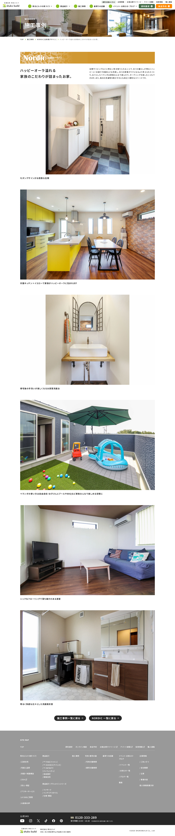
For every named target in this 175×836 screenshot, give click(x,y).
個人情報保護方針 (147, 785)
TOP (22, 39)
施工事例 (30, 39)
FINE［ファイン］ (51, 762)
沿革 (142, 773)
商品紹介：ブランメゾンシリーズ (54, 784)
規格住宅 (47, 777)
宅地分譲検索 (91, 762)
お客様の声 (25, 803)
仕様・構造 (48, 796)
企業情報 (143, 756)
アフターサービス (28, 791)
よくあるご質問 (27, 797)
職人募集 (151, 747)
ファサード (47, 790)
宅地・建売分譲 (91, 756)
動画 (120, 782)
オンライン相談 (81, 747)
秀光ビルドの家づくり (28, 756)
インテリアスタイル (51, 792)
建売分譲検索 (91, 767)
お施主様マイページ (107, 747)
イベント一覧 (125, 765)
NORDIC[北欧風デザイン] (46, 39)
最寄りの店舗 (108, 756)
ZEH (23, 779)
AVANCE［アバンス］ (52, 765)
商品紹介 (46, 756)
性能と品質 (25, 767)
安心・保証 (25, 785)
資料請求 (69, 747)
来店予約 (93, 747)
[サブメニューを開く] (40, 6)
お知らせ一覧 (125, 770)
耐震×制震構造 (27, 773)
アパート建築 (125, 747)
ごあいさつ (145, 762)
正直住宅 (24, 762)
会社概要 (144, 767)
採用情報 (139, 747)
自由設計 (47, 774)
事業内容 (144, 779)
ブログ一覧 (124, 776)
